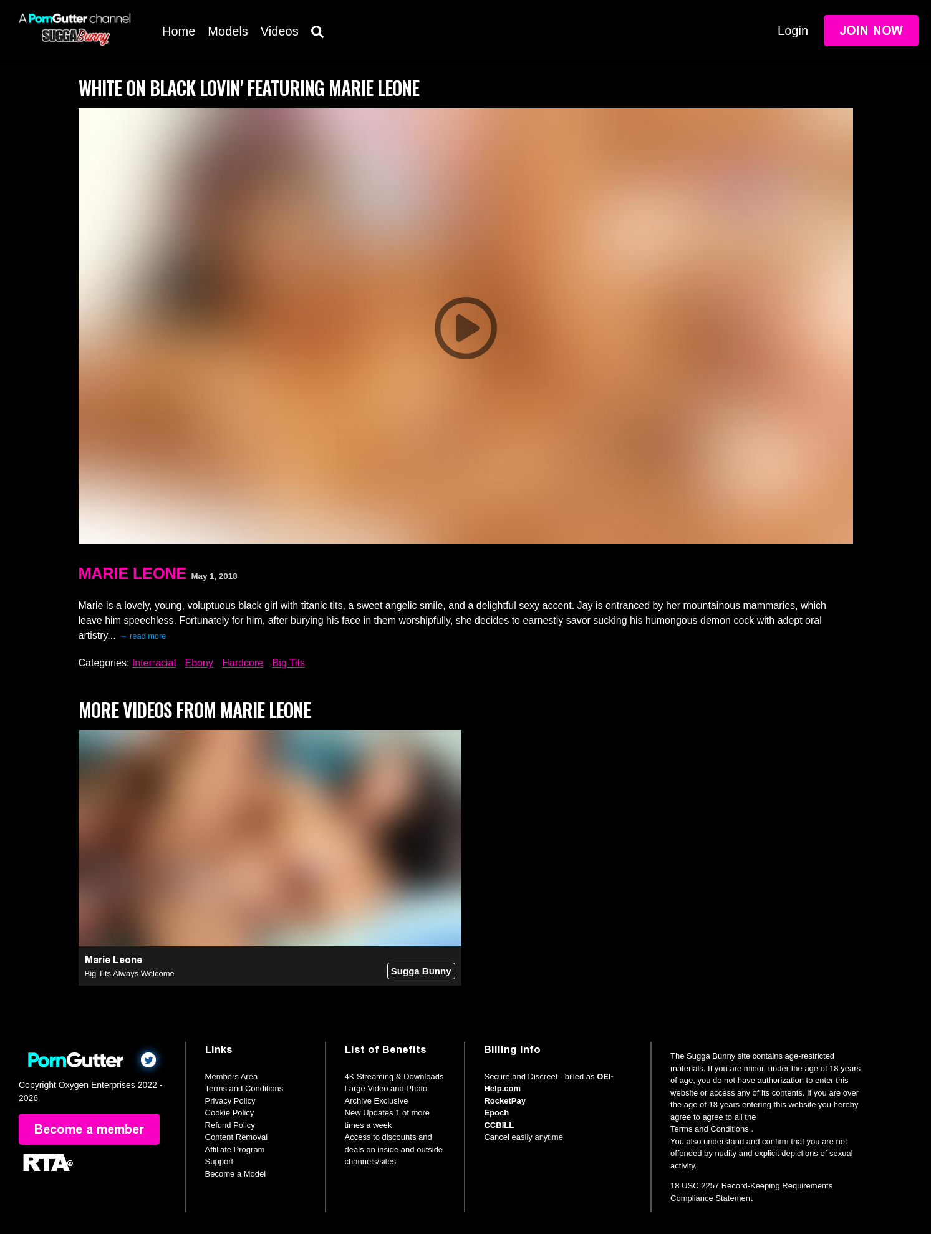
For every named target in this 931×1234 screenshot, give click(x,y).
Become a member (89, 1129)
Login (793, 30)
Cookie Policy (229, 1112)
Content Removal (236, 1137)
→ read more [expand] (143, 636)
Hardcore (242, 663)
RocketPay (504, 1100)
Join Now (871, 30)
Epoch (496, 1112)
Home (178, 31)
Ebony (199, 663)
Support (219, 1161)
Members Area (231, 1076)
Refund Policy (230, 1125)
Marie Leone (133, 573)
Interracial (154, 663)
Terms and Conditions (244, 1088)
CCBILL (499, 1125)
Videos (280, 31)
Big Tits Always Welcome (130, 973)
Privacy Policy (230, 1100)
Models (228, 31)
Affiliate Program (235, 1149)
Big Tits (289, 663)
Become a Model (235, 1173)
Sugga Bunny (421, 971)
